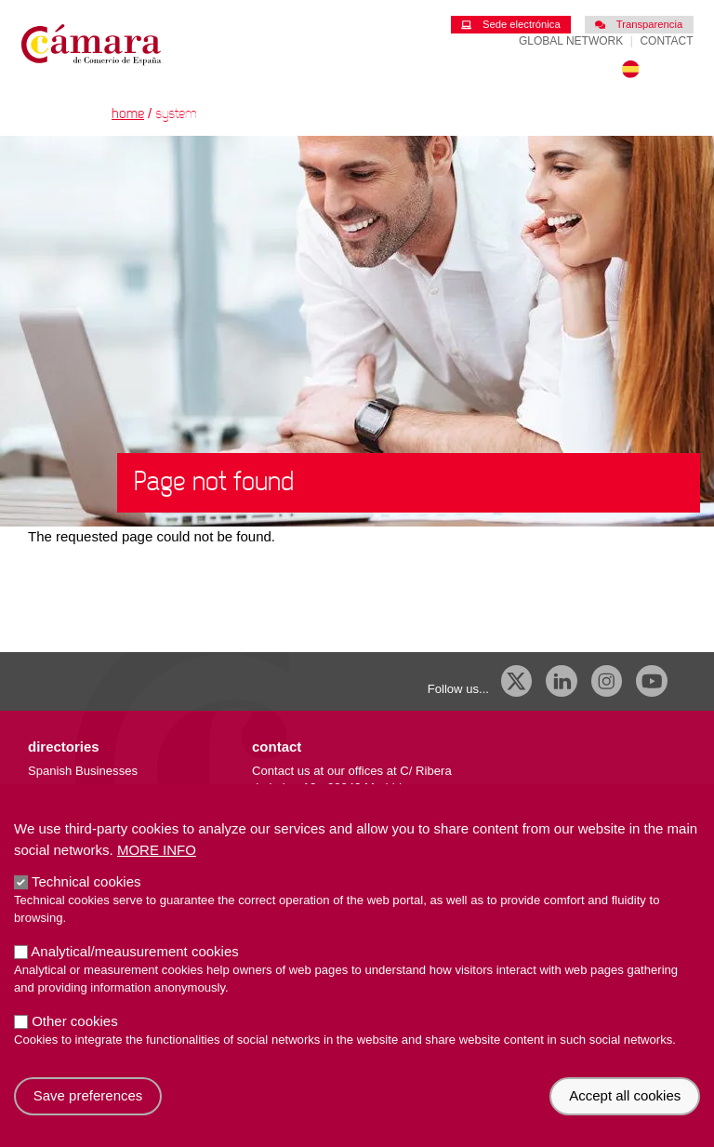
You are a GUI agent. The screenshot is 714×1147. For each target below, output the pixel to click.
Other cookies (75, 1044)
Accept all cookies (625, 1119)
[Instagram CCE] (607, 681)
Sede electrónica (510, 24)
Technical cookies (86, 905)
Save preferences (88, 1119)
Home (128, 114)
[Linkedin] (561, 681)
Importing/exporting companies (111, 788)
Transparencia (638, 24)
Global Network (571, 40)
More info (156, 873)
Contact (666, 40)
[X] (517, 681)
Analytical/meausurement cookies (134, 974)
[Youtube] (652, 681)
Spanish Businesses (83, 771)
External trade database (92, 806)
